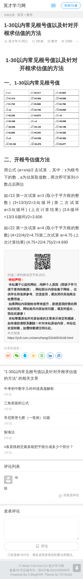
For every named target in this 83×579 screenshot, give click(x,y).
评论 (44, 546)
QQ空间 (33, 355)
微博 (8, 355)
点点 (58, 355)
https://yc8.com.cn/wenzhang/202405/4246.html (40, 338)
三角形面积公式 (16, 403)
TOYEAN (65, 574)
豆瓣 (42, 355)
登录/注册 (70, 5)
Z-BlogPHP (35, 574)
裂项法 (9, 432)
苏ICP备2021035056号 (54, 570)
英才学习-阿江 (18, 41)
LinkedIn (50, 355)
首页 (20, 15)
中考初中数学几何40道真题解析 (29, 388)
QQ (25, 355)
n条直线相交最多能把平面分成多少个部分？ (38, 447)
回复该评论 (71, 495)
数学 (30, 15)
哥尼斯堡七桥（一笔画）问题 (27, 418)
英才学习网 (15, 5)
